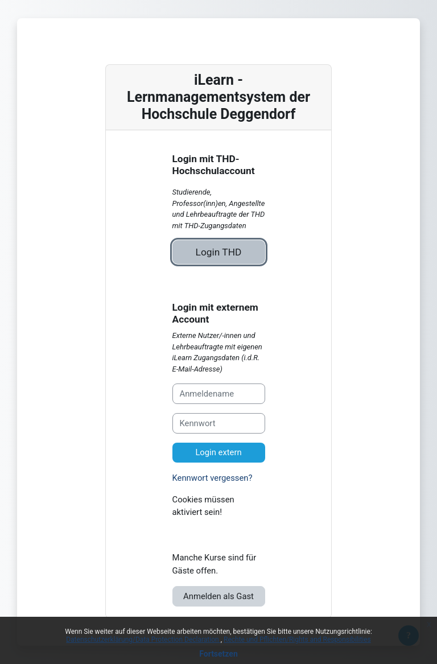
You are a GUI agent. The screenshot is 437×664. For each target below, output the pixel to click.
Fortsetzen (218, 653)
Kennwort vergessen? (212, 478)
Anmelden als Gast (218, 596)
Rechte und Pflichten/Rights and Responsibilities (297, 640)
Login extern (218, 452)
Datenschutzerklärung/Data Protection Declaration (143, 640)
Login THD (219, 252)
